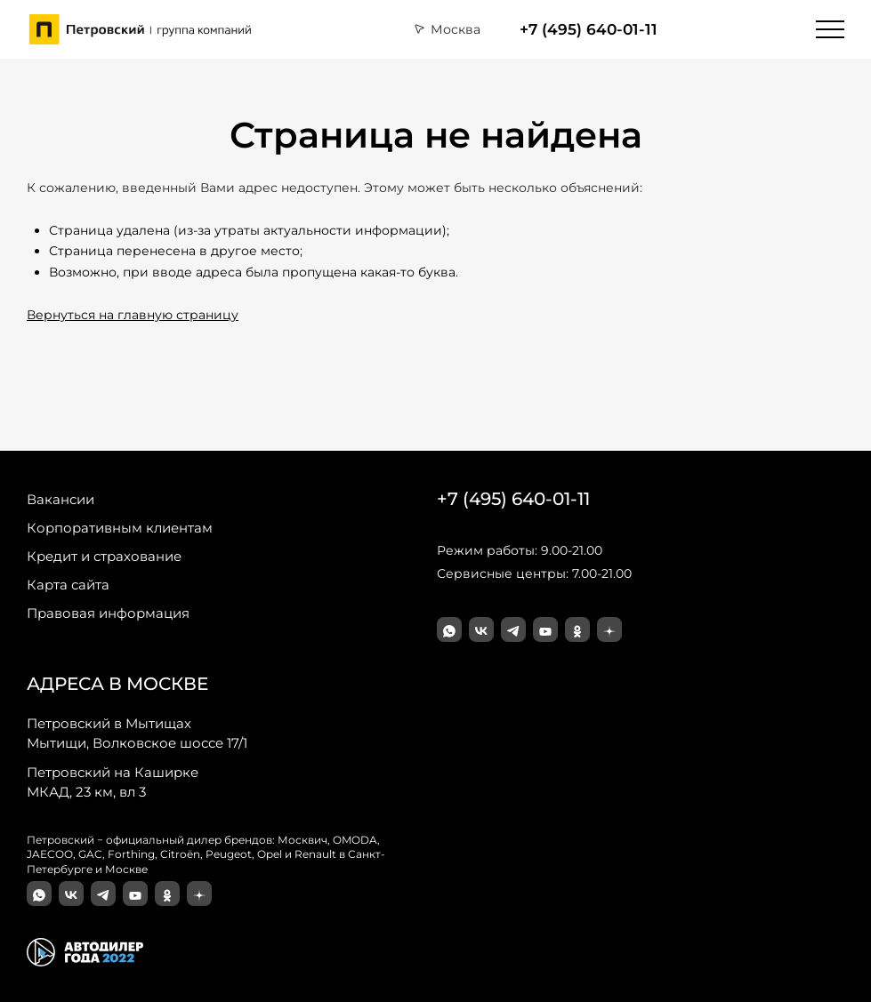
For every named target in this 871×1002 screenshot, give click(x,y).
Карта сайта (68, 584)
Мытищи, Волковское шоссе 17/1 (137, 732)
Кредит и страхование (104, 556)
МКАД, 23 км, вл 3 (112, 781)
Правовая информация (108, 613)
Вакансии (60, 499)
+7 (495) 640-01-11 (588, 29)
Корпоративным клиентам (120, 527)
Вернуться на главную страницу (132, 315)
